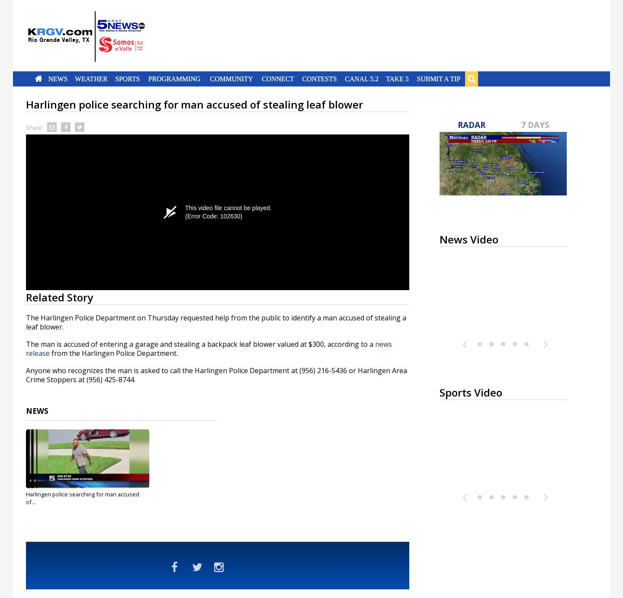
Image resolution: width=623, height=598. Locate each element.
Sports (127, 78)
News (57, 78)
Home (38, 78)
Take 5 (397, 78)
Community (231, 78)
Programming (174, 78)
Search (471, 78)
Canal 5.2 (362, 78)
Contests (319, 78)
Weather (91, 78)
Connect (278, 78)
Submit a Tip (438, 78)
